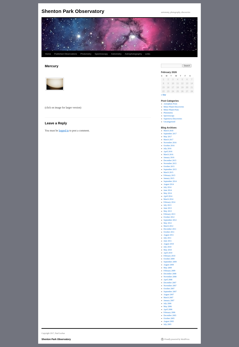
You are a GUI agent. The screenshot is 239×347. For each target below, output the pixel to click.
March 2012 (168, 226)
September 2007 (170, 291)
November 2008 (170, 276)
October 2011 (169, 232)
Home (48, 54)
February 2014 (169, 202)
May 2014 (168, 193)
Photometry (85, 54)
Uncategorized (169, 122)
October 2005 (169, 318)
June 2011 (168, 241)
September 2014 (170, 181)
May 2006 (168, 306)
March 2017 (168, 139)
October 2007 (169, 288)
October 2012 (169, 217)
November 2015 (170, 163)
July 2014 (167, 187)
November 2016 (170, 142)
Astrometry (116, 54)
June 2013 (168, 208)
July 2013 (167, 205)
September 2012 (170, 220)
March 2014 (168, 199)
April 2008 (168, 279)
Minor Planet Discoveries (174, 107)
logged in (64, 130)
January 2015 (169, 178)
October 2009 (169, 259)
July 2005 (167, 324)
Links (147, 54)
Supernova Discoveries (173, 119)
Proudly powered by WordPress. (177, 339)
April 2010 (168, 253)
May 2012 (168, 223)
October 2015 (169, 166)
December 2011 (170, 229)
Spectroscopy (101, 54)
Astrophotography (133, 54)
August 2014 (169, 184)
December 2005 (170, 315)
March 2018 (168, 130)
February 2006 (169, 312)
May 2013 (168, 211)
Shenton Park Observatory (72, 11)
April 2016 (168, 151)
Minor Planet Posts (171, 110)
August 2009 (169, 265)
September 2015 (170, 169)
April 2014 (168, 196)
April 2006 (168, 309)
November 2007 (170, 285)
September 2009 (170, 262)
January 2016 (169, 157)
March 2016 (168, 154)
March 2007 (168, 297)
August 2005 (169, 321)
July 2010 (167, 247)
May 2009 (168, 268)
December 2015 (170, 160)
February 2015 (169, 175)
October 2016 (169, 145)
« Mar (163, 95)
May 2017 (168, 136)
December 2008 (170, 274)
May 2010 (168, 250)
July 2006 (167, 303)
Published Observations (65, 54)
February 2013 (169, 214)
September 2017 (170, 133)
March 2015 (168, 172)
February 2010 (169, 256)
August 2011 (169, 235)
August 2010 (169, 244)
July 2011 (167, 238)
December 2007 (170, 282)
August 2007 (169, 294)
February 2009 (169, 271)
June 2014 (168, 190)
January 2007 (169, 300)
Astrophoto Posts (170, 104)
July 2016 (167, 148)
